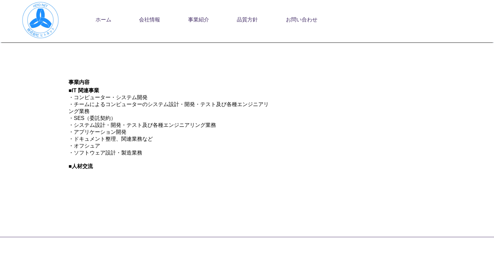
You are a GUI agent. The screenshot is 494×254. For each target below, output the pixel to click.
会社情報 (149, 19)
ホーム (103, 19)
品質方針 (247, 19)
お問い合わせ (301, 19)
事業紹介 (198, 19)
